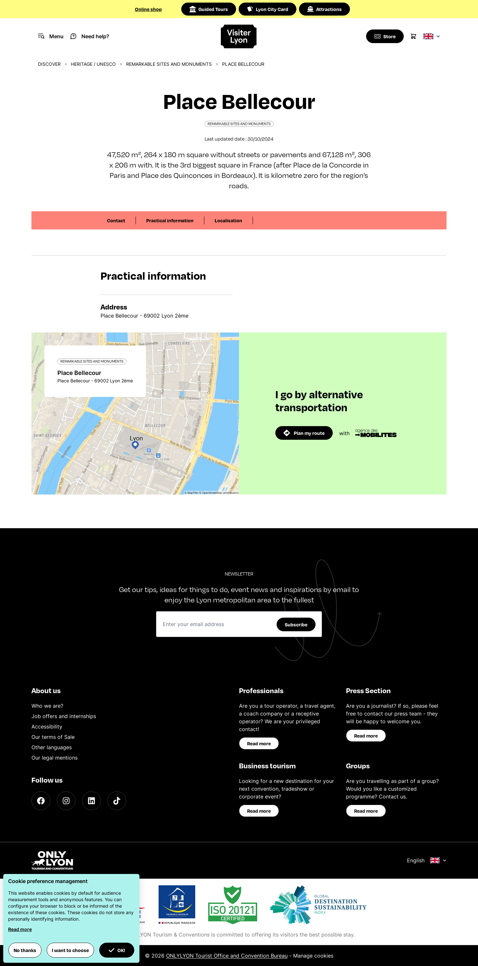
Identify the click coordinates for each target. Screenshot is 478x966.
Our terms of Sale (53, 737)
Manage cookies (313, 955)
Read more (259, 743)
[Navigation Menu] (51, 36)
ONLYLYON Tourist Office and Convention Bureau (227, 955)
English (427, 860)
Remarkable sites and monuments (169, 64)
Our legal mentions (54, 757)
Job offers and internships (63, 716)
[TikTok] (116, 800)
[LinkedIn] (91, 800)
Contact (116, 220)
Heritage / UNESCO (93, 64)
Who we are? (47, 706)
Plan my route (304, 433)
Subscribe (296, 624)
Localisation (228, 220)
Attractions (324, 9)
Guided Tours (208, 9)
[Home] (239, 36)
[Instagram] (66, 800)
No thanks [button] (25, 950)
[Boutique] (384, 36)
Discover (49, 64)
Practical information (170, 220)
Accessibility (46, 726)
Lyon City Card (267, 9)
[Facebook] (40, 800)
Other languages (51, 747)
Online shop (148, 9)
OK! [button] (116, 950)
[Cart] (413, 36)
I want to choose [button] (70, 950)
